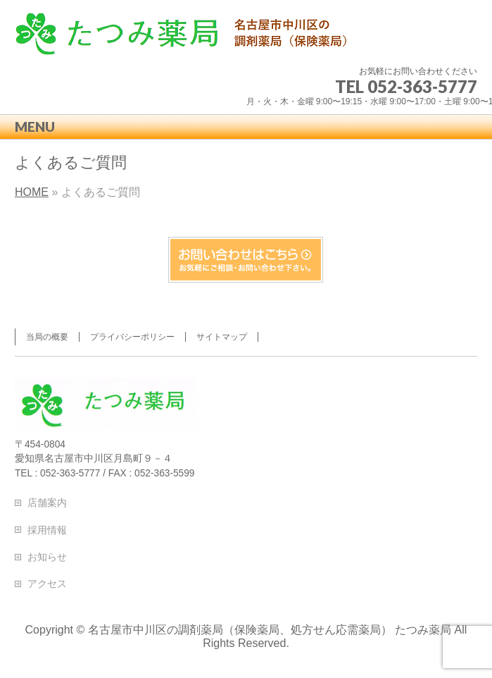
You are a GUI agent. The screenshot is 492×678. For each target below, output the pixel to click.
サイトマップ (221, 337)
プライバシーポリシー (132, 337)
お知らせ (47, 556)
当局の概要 (47, 337)
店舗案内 (47, 502)
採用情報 (47, 530)
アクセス (47, 583)
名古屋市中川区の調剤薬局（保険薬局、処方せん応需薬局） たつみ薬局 (269, 630)
